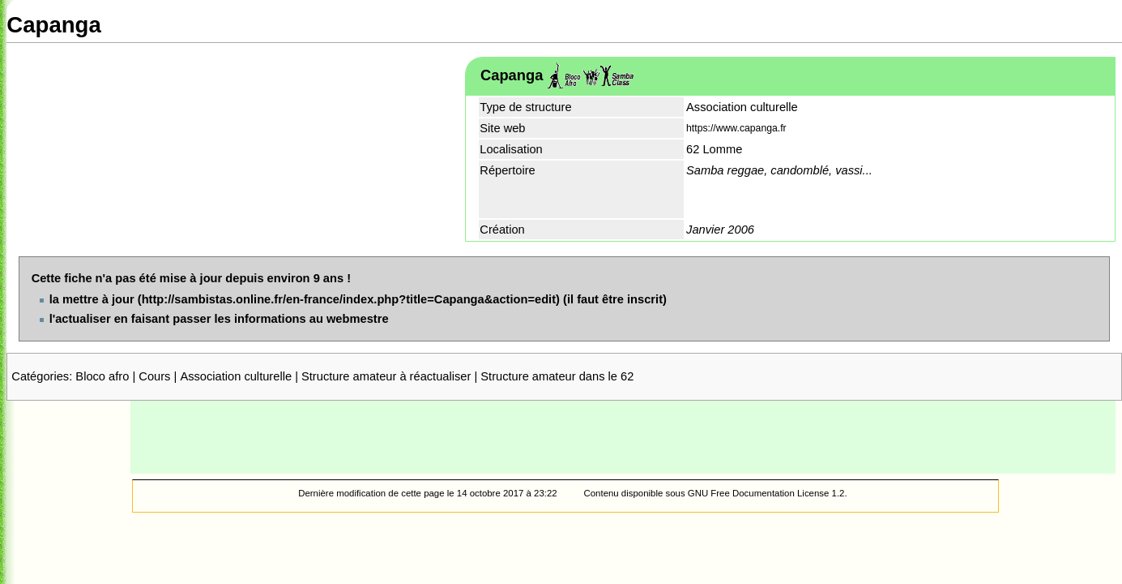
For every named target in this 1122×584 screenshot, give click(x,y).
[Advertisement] (623, 437)
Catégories (40, 376)
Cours (154, 376)
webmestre (357, 318)
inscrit (645, 299)
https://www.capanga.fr (736, 128)
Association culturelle (236, 376)
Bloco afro (102, 376)
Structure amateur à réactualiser (386, 376)
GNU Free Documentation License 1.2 (766, 493)
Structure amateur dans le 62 (557, 376)
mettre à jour (98, 299)
